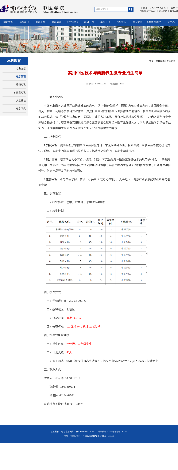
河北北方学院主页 (148, 11)
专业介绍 (21, 68)
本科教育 (160, 61)
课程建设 (21, 84)
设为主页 (174, 11)
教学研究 (21, 108)
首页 (151, 61)
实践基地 (21, 100)
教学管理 (21, 76)
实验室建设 (20, 92)
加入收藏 (163, 11)
